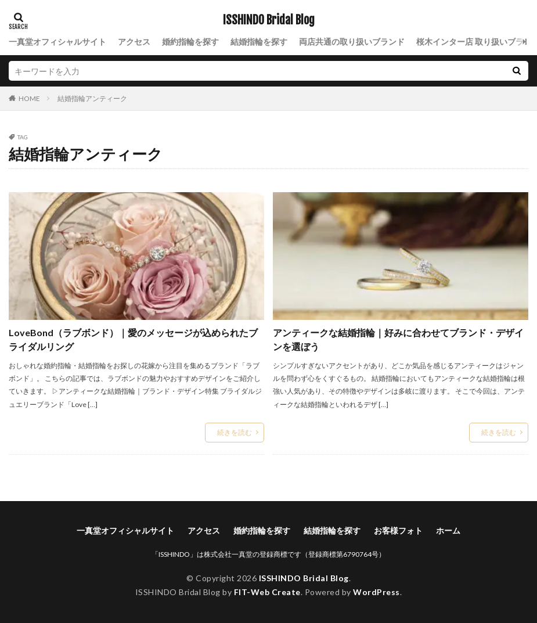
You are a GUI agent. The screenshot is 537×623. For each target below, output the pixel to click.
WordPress (376, 592)
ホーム (448, 530)
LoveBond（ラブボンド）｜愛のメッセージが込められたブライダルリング (133, 339)
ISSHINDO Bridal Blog (269, 20)
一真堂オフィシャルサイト (57, 41)
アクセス (134, 41)
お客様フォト (398, 530)
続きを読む (234, 432)
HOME (29, 98)
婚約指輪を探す (190, 41)
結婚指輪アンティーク (92, 98)
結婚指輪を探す (258, 41)
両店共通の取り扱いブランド (352, 41)
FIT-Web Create (267, 592)
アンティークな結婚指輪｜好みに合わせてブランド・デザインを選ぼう (398, 339)
